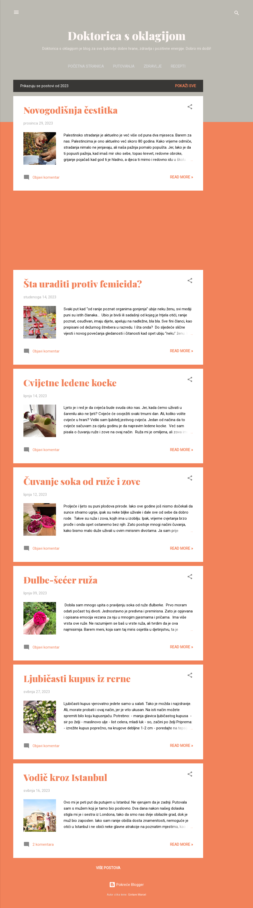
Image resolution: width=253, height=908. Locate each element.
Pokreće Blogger (126, 884)
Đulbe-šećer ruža (60, 580)
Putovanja (123, 66)
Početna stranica (86, 66)
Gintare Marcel (137, 894)
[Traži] (237, 14)
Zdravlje (153, 66)
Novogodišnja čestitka (70, 110)
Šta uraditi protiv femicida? (82, 284)
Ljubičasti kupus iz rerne (77, 678)
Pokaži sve (185, 86)
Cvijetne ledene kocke (70, 382)
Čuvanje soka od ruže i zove (81, 481)
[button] (190, 108)
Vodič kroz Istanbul (65, 777)
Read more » (181, 177)
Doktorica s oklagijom (127, 35)
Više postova (108, 868)
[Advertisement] (223, 156)
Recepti (178, 66)
